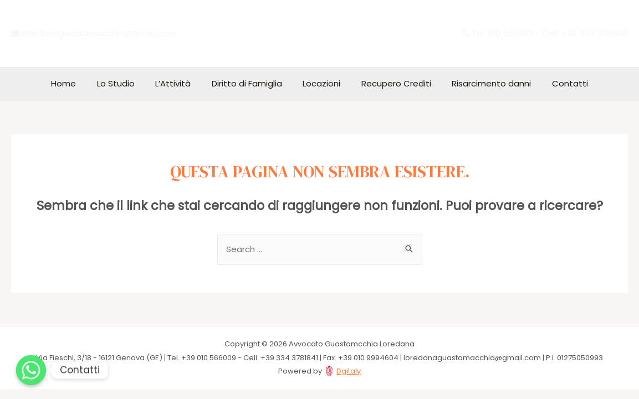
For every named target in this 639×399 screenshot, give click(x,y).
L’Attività (179, 83)
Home (78, 83)
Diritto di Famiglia (249, 83)
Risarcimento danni (481, 83)
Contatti (556, 83)
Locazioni (320, 83)
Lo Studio (126, 83)
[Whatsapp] (31, 370)
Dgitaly (348, 371)
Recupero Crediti (390, 83)
